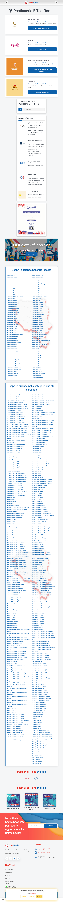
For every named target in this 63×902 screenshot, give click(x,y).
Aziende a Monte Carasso (14, 362)
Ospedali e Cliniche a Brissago (15, 736)
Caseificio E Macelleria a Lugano (41, 399)
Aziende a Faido (36, 298)
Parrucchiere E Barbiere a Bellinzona (42, 588)
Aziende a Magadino (12, 336)
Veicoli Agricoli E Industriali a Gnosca (42, 734)
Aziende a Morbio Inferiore (14, 368)
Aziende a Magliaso (12, 340)
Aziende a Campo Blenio (13, 322)
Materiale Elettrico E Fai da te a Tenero (17, 683)
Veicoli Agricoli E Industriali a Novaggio (42, 738)
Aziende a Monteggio (13, 366)
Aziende (7, 875)
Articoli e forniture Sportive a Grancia (17, 428)
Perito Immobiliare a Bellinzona (40, 600)
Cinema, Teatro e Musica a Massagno (42, 436)
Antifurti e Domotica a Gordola (15, 418)
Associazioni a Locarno (13, 450)
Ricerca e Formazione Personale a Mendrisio (41, 650)
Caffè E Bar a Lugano (13, 527)
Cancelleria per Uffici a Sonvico (15, 548)
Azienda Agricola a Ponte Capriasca (17, 491)
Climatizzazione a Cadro (38, 442)
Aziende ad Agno (11, 275)
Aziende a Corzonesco (38, 293)
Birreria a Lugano (11, 523)
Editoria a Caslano (37, 493)
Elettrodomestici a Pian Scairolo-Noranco (43, 515)
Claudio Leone (32, 174)
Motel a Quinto (11, 710)
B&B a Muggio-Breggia (13, 505)
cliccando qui (33, 893)
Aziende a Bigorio (12, 300)
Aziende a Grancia (37, 312)
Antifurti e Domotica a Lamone (15, 420)
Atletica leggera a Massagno (15, 470)
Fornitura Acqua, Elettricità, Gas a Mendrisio (16, 575)
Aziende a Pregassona (38, 346)
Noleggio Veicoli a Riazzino (14, 732)
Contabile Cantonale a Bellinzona (41, 468)
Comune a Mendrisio (38, 454)
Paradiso (52, 43)
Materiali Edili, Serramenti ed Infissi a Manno (17, 697)
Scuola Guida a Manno (38, 685)
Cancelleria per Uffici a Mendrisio (16, 546)
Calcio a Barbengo (12, 531)
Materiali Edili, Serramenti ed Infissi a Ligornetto (17, 693)
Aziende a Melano (12, 348)
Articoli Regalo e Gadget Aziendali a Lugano (16, 437)
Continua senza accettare (28, 896)
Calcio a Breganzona (12, 533)
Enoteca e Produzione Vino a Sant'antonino (43, 529)
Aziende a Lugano (12, 332)
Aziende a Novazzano (38, 328)
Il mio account (9, 869)
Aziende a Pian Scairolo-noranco (41, 340)
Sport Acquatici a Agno (38, 702)
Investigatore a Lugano (13, 645)
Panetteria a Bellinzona (38, 572)
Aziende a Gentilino (37, 304)
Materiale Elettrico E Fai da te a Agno (17, 673)
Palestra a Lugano (37, 562)
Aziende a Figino (36, 300)
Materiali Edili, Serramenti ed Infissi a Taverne (17, 705)
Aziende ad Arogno (12, 281)
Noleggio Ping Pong (13, 808)
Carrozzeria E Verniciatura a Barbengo (17, 552)
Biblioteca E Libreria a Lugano (15, 515)
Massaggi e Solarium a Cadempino (16, 667)
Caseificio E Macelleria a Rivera (40, 402)
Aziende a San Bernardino (39, 356)
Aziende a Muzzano (12, 373)
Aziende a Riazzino (37, 350)
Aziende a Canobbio (12, 324)
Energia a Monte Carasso (39, 521)
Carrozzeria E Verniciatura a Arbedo (16, 550)
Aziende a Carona (37, 279)
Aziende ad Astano (12, 287)
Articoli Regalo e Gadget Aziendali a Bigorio (19, 434)
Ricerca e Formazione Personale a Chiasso (43, 647)
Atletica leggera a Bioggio (14, 466)
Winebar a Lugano (37, 756)
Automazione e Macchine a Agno (16, 473)
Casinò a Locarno (37, 406)
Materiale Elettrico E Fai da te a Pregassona (15, 680)
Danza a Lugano (36, 473)
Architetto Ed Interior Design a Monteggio (18, 426)
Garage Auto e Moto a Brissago (15, 584)
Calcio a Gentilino (12, 535)
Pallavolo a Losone (37, 566)
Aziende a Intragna (37, 316)
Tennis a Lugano (36, 724)
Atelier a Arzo (11, 454)
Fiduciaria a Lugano (37, 544)
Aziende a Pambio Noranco (39, 334)
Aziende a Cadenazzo (13, 314)
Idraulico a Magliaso (12, 623)
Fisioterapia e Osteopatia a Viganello (17, 566)
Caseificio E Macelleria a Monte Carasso (43, 401)
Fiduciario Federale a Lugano (15, 558)
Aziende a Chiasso (37, 289)
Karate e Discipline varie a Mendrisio (17, 657)
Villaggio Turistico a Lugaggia (40, 744)
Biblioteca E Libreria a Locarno (15, 513)
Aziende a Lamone (37, 318)
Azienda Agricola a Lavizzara (15, 489)
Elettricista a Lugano (37, 503)
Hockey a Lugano (12, 608)
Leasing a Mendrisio (12, 663)
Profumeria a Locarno (38, 621)
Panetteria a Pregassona (39, 578)
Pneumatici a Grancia (38, 614)
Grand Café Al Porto (34, 19)
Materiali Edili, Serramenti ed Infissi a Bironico (17, 689)
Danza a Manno (36, 475)
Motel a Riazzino (11, 712)
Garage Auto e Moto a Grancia (15, 586)
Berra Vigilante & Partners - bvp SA (35, 141)
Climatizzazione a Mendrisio (40, 444)
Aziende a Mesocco (12, 354)
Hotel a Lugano (11, 615)
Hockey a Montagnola (13, 610)
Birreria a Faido (11, 521)
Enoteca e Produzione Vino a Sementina (43, 531)
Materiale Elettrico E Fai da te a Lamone (18, 675)
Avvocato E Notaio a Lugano (14, 483)
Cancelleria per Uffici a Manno (15, 544)
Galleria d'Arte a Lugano (13, 582)
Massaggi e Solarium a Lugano (15, 669)
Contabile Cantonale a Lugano (40, 470)
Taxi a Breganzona (37, 716)
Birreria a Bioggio (12, 519)
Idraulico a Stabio (12, 627)
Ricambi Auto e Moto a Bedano (40, 643)
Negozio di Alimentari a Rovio (15, 722)
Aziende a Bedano (12, 293)
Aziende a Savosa (37, 360)
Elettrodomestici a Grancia (39, 509)
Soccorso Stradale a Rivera (39, 694)
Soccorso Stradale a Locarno (40, 692)
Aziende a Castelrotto (38, 287)
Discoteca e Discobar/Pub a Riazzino (42, 483)
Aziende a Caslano (37, 281)
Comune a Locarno (37, 448)
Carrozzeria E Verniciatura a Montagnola (18, 556)
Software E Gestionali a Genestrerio (41, 698)
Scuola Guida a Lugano (38, 683)
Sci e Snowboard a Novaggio (40, 669)
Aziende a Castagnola (38, 283)
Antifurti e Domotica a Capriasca (16, 416)
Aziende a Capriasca (37, 275)
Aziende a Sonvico (37, 364)
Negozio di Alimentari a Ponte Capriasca (18, 720)
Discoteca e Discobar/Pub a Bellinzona (42, 481)
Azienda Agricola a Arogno (14, 485)
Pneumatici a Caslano (38, 610)
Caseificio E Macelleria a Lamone (41, 397)
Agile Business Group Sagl (35, 123)
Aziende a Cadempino (13, 312)
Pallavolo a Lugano (37, 568)
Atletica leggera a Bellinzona (15, 464)
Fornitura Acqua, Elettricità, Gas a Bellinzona (16, 569)
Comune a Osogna (37, 458)
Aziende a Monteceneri (13, 364)
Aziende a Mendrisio (12, 352)
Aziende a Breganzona (13, 308)
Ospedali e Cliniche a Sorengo (40, 558)
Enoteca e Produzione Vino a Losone (42, 525)
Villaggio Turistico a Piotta (39, 746)
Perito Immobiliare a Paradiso (40, 602)
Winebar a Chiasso (37, 752)
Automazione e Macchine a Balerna (16, 475)
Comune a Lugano (37, 450)
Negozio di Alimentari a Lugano (15, 718)
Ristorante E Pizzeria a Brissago (40, 655)
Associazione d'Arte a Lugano (15, 448)
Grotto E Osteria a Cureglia (14, 598)
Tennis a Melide (36, 728)
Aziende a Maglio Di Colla (14, 342)
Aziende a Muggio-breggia (14, 369)
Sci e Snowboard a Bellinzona (40, 665)
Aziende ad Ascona (12, 285)
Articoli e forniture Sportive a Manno (17, 432)
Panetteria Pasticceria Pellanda (38, 61)
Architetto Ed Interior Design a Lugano (17, 424)
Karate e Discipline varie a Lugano (16, 655)
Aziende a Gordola (37, 310)
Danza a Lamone (36, 472)
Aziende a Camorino (12, 320)
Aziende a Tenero (37, 371)
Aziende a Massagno (13, 346)
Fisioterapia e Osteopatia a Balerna (16, 560)
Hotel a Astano (11, 612)
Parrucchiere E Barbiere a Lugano (41, 590)
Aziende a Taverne (37, 369)
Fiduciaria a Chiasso (37, 543)
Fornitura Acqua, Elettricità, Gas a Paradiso (18, 580)
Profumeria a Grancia (38, 619)
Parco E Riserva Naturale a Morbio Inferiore (44, 586)
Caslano (52, 84)
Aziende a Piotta (36, 342)
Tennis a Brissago (37, 722)
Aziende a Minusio (12, 358)
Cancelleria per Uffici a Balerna (15, 541)
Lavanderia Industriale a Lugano (15, 659)
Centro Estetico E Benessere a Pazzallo (42, 428)
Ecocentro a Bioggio (37, 489)
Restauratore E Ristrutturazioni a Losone (43, 635)
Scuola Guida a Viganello (39, 686)
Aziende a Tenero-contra (38, 373)
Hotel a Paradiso (11, 619)
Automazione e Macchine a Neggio (16, 479)
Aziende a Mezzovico (13, 356)
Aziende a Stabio (36, 368)
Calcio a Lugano (11, 537)
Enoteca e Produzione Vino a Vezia (41, 533)
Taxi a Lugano (36, 718)
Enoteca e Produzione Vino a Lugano (42, 527)
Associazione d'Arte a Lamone (15, 446)
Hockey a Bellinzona (12, 604)
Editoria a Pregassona (38, 499)
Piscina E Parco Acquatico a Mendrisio (42, 608)
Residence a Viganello (38, 629)
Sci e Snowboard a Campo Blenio (41, 667)
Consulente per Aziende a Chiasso (41, 460)
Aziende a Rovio (36, 354)
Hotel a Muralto (11, 617)
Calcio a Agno (11, 529)
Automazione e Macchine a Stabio (16, 481)
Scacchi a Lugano (37, 661)
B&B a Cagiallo (11, 499)
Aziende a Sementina (38, 362)
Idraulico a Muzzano (12, 625)
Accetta (39, 896)
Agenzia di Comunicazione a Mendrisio (17, 406)
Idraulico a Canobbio (12, 621)
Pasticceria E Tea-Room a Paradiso (41, 598)
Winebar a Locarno (37, 754)
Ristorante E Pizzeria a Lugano (40, 657)
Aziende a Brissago (12, 310)
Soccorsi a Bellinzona (38, 688)
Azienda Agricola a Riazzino (14, 493)
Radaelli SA (31, 81)
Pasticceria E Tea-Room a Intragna (41, 594)
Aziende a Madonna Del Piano (15, 334)
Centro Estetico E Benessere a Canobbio (43, 422)
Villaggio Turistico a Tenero (39, 748)
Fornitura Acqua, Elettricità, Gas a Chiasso (18, 572)
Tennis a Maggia (36, 726)
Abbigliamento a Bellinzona (14, 397)
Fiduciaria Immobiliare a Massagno (41, 554)
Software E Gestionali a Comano (41, 696)
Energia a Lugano (37, 517)
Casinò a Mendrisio (37, 410)
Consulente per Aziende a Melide (41, 464)
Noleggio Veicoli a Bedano (14, 728)
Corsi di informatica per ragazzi (31, 808)
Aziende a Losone (12, 328)
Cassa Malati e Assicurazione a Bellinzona (43, 412)
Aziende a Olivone (37, 330)
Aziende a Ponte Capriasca (39, 344)
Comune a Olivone (37, 456)
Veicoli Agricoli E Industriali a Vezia (41, 740)
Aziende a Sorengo (37, 366)
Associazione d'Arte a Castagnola (16, 444)
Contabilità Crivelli (33, 192)
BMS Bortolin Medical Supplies (34, 162)
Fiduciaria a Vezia (37, 550)
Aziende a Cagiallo (12, 318)
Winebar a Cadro (36, 750)
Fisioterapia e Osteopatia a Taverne (16, 564)
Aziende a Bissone (12, 306)
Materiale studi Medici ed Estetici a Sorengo (16, 685)
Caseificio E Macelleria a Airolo (40, 395)
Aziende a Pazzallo (37, 338)
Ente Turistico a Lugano (38, 537)
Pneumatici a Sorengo (38, 615)
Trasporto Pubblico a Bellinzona (40, 730)
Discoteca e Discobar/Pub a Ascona (42, 479)
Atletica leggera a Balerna (14, 462)
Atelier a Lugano (11, 456)
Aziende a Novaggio (37, 326)
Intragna (52, 63)
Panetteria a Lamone (38, 574)
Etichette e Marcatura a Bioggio (40, 541)
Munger (30, 40)
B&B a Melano (11, 503)
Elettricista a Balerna (37, 501)
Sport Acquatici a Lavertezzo (40, 708)
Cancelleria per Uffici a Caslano (15, 543)
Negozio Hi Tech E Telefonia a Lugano (17, 724)
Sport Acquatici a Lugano (39, 710)
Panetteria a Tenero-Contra (39, 580)
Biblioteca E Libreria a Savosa (15, 517)
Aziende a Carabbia (37, 277)
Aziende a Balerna (12, 289)
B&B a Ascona (11, 497)
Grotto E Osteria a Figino (13, 600)
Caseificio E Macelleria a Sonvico (41, 404)
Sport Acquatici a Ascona (39, 704)
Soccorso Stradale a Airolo (39, 690)
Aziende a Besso (11, 298)
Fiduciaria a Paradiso (38, 548)
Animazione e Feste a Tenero (15, 414)
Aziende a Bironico (12, 304)
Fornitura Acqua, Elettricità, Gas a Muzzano (18, 578)
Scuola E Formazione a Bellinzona (41, 673)
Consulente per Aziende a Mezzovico (42, 466)
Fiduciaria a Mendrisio (38, 546)
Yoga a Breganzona (37, 757)
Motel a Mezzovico (12, 708)
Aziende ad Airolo (12, 277)
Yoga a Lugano (36, 759)
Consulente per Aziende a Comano (41, 462)
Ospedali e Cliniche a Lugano (15, 740)
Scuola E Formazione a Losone (40, 675)
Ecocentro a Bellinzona (38, 487)
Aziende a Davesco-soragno (39, 297)
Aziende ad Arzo (11, 283)
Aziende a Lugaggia (12, 330)
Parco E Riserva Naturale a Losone (41, 582)
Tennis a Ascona (36, 720)
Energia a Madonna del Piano (40, 519)
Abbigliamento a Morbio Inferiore (16, 401)
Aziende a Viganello (37, 377)
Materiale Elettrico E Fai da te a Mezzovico (18, 677)
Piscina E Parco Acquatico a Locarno (42, 604)
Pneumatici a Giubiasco (38, 612)
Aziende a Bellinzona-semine (15, 297)
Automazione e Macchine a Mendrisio (17, 477)
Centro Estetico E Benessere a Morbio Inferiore (42, 425)
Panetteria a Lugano (37, 576)
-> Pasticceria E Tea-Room (38, 22)
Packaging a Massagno (38, 560)
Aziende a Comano (37, 291)
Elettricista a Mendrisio (38, 505)
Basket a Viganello (12, 511)
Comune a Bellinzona (38, 446)
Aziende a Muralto (12, 371)
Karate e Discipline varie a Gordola (16, 651)
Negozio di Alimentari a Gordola (15, 716)
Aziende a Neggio (12, 375)
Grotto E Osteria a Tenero (14, 602)
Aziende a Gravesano (38, 314)
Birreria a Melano (12, 525)
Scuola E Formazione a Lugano (40, 677)
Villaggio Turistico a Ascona (39, 742)
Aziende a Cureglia (37, 295)
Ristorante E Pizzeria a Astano (40, 653)
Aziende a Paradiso (37, 336)
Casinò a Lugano (36, 408)
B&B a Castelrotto (12, 501)
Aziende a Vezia (36, 375)
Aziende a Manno (12, 344)
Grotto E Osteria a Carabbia (14, 596)
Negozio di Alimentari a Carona (15, 714)
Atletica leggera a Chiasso (14, 468)
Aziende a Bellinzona (12, 295)
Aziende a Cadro (11, 316)
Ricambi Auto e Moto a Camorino (41, 645)
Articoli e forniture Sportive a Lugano (17, 430)
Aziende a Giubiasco (37, 306)
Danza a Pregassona (37, 477)
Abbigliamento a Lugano (13, 399)
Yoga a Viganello (36, 763)
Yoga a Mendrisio (37, 761)
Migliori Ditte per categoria (9, 882)
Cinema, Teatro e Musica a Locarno (41, 432)
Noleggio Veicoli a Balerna (14, 726)
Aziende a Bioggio (12, 302)
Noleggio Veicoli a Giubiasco (15, 730)
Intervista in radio (49, 808)
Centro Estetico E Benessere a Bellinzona (43, 420)
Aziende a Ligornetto (38, 324)
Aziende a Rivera (36, 352)
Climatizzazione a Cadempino (40, 440)
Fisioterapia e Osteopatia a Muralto (16, 562)
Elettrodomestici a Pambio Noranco (42, 513)
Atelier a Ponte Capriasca (14, 460)
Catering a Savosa (37, 418)
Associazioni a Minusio (13, 452)
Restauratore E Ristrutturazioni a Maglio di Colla (43, 638)
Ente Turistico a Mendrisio (39, 539)
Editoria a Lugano (37, 495)
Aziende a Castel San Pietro (39, 285)
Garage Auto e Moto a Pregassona (16, 590)
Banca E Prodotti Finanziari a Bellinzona (18, 507)
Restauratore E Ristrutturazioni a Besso (42, 631)
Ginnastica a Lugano (12, 594)
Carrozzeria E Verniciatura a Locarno (17, 554)
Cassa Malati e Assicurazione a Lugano (42, 414)
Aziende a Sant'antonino (38, 358)
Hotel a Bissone (11, 614)
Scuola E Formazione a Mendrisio (41, 679)
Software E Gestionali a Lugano (40, 700)
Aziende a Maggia (12, 338)
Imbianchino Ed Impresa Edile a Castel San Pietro (18, 630)
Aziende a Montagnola (13, 360)
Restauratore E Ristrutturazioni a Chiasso (43, 633)
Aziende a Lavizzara (37, 322)
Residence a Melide (37, 627)
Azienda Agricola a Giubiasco (15, 487)
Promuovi (8, 878)
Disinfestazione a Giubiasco (39, 485)
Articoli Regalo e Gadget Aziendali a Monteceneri (16, 441)
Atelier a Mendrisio (12, 458)
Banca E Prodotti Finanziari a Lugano (17, 509)
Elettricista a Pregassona (39, 507)
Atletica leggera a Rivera (13, 472)
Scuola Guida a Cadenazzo (39, 681)
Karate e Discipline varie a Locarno (16, 653)
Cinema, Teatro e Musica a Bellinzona (42, 430)
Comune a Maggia (37, 452)
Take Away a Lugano (37, 714)
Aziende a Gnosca (37, 308)
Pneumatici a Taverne (38, 617)
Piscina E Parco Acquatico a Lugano (42, 606)
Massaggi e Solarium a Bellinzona (16, 665)
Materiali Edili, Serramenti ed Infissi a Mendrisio (17, 701)
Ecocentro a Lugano (37, 491)
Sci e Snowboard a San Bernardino (41, 671)
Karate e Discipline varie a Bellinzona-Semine (17, 648)
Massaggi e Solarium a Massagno (16, 671)
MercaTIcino (8, 872)
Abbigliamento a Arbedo (13, 395)
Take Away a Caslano (38, 712)
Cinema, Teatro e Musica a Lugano (41, 434)
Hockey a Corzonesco (13, 606)
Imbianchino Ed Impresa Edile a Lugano (17, 637)
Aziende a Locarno (12, 326)
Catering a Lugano (37, 416)
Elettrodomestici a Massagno (40, 511)
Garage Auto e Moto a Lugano (15, 588)
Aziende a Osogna (37, 332)
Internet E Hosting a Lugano (14, 643)
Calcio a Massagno (12, 539)
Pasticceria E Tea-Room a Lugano (41, 596)
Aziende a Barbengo (12, 291)
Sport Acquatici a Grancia (39, 706)
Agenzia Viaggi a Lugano (14, 410)
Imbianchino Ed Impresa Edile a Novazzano (18, 639)
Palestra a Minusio (37, 564)
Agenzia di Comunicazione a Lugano (17, 404)
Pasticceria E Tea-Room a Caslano (41, 592)
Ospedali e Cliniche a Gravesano (16, 738)
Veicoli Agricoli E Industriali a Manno (42, 736)
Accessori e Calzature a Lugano (15, 402)
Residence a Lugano (37, 625)
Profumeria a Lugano (38, 623)
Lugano (52, 22)
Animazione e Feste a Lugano (15, 412)
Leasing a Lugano (12, 661)
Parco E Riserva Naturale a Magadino (42, 584)
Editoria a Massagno (37, 497)
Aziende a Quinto (37, 348)
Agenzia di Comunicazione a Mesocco (17, 408)
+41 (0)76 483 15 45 (44, 852)
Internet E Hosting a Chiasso (15, 641)
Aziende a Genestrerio (38, 302)
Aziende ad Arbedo (12, 279)
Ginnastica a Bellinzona (13, 592)
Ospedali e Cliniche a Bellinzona (15, 734)
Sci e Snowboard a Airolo (39, 663)
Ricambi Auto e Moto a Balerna (40, 641)
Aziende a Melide (12, 350)
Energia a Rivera (36, 523)
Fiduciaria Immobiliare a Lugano (41, 552)
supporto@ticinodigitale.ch (45, 849)
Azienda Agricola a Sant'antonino (16, 495)
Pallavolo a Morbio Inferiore (39, 570)
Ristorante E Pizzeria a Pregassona (41, 659)
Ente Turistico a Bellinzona (39, 535)
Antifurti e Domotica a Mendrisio (16, 422)
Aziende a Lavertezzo (38, 320)
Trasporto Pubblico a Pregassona (41, 732)
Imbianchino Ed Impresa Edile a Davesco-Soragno (18, 634)
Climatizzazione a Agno (38, 438)
